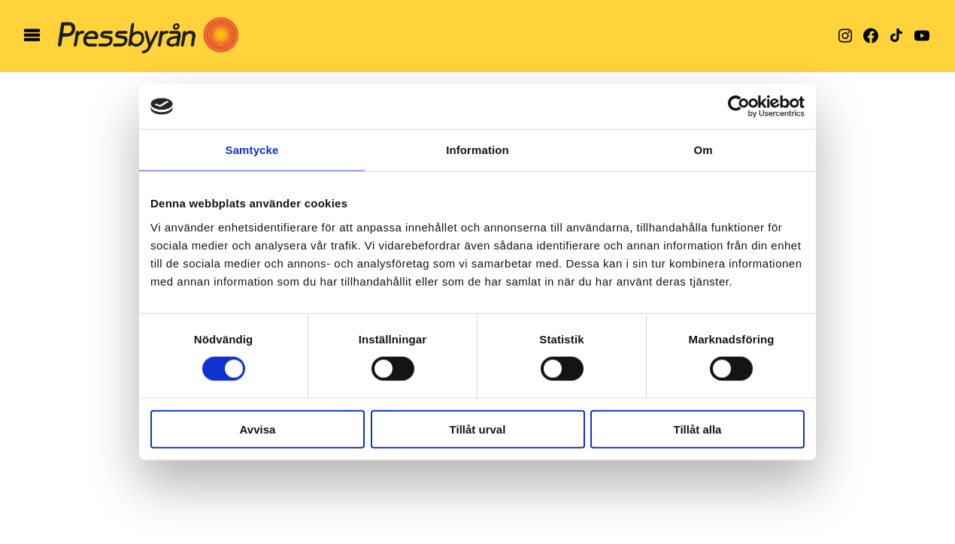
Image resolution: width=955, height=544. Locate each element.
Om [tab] (702, 150)
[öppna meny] (32, 36)
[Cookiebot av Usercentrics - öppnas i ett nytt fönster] (739, 106)
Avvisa (258, 428)
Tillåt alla (698, 428)
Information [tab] (477, 150)
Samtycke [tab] (252, 150)
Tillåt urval (478, 428)
